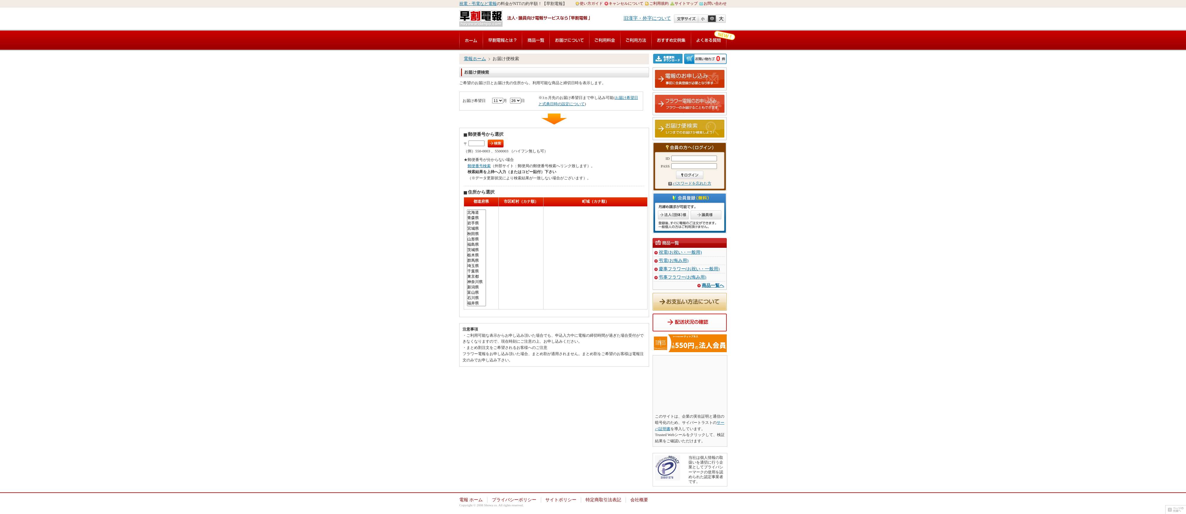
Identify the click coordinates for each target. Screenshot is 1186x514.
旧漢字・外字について (647, 18)
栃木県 (476, 255)
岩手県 (476, 223)
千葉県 (476, 271)
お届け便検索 (690, 128)
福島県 (476, 244)
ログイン (689, 175)
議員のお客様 (706, 214)
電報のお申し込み (690, 79)
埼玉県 (476, 266)
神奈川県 (476, 282)
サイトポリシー (560, 499)
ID (668, 158)
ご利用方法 (636, 40)
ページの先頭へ (1175, 509)
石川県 (476, 298)
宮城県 (476, 228)
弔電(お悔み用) (673, 260)
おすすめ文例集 (671, 40)
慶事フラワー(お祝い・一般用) (689, 268)
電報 (471, 40)
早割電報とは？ (502, 40)
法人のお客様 (673, 214)
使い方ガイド (591, 3)
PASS (665, 166)
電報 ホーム (471, 499)
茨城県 (476, 250)
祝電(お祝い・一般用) (680, 252)
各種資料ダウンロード (668, 58)
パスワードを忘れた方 (692, 183)
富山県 (476, 292)
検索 (495, 143)
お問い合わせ (715, 3)
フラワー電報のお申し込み (690, 104)
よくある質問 (708, 40)
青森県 (476, 218)
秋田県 (476, 234)
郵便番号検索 (479, 166)
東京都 (476, 276)
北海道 (476, 212)
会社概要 (639, 499)
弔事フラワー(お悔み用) (682, 277)
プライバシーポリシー (514, 499)
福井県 (476, 303)
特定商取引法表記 (603, 499)
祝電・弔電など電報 (478, 3)
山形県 (476, 239)
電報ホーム (475, 58)
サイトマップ (686, 3)
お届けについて (569, 40)
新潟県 (476, 287)
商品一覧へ (713, 285)
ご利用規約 (659, 3)
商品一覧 (535, 40)
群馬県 (476, 260)
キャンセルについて (626, 3)
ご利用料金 (604, 40)
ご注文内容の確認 (705, 59)
